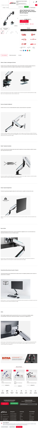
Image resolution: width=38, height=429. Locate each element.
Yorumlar (19, 55)
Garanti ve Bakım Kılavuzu (4, 29)
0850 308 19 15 (5, 404)
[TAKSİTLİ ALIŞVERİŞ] (35, 392)
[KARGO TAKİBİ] (17, 392)
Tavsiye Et (28, 48)
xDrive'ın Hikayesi (31, 413)
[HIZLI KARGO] (31, 392)
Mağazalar (21, 416)
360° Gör (16, 25)
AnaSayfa (21, 413)
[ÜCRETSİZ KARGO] (12, 392)
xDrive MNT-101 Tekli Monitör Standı (18, 383)
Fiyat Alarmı (33, 48)
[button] (1, 18)
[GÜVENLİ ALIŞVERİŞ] (2, 392)
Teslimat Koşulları (31, 419)
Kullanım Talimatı (31, 416)
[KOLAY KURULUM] (21, 392)
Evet (26, 6)
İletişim (21, 415)
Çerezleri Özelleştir (4, 426)
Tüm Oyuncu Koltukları (13, 413)
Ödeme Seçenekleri (12, 55)
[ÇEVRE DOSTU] (26, 392)
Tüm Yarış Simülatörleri (13, 419)
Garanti (30, 415)
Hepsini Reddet (12, 426)
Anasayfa (4, 7)
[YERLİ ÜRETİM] (7, 392)
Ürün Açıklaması (4, 55)
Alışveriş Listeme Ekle (22, 48)
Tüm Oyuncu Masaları (13, 416)
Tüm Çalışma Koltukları (13, 415)
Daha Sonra (21, 6)
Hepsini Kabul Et (19, 426)
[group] (9, 18)
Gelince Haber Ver (28, 30)
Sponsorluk (21, 419)
